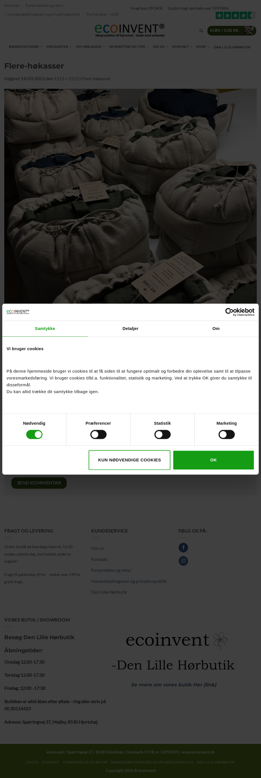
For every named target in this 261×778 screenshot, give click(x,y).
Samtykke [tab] (45, 328)
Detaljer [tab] (130, 328)
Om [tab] (215, 328)
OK (213, 459)
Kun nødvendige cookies (129, 459)
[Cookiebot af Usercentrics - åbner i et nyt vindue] (229, 312)
